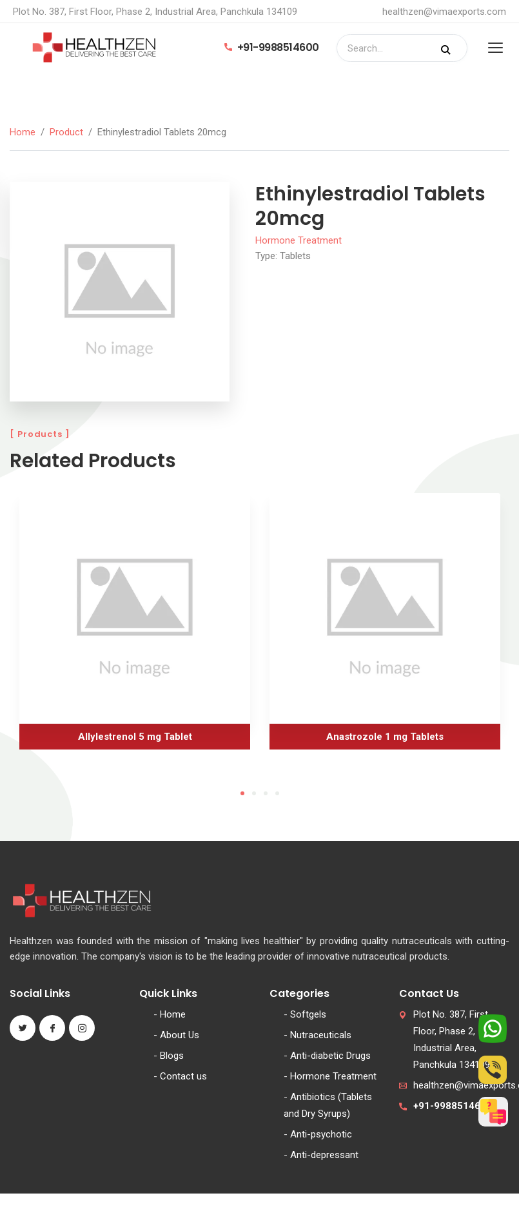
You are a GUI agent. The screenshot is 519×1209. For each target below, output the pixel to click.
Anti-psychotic (321, 1134)
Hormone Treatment (298, 240)
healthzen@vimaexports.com (444, 11)
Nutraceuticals (320, 1035)
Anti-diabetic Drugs (330, 1055)
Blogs (172, 1055)
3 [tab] (266, 793)
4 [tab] (277, 793)
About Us (179, 1035)
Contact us (183, 1076)
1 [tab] (242, 793)
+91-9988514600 (271, 47)
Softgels (308, 1014)
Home (22, 132)
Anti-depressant (324, 1155)
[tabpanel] (135, 626)
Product (66, 132)
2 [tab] (254, 793)
